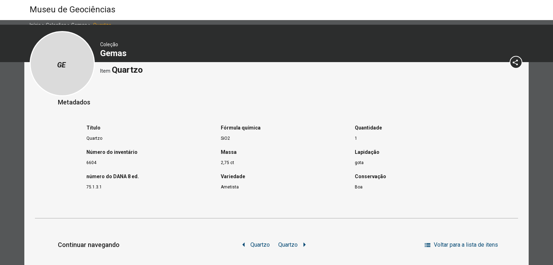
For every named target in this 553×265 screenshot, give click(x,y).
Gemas (114, 53)
